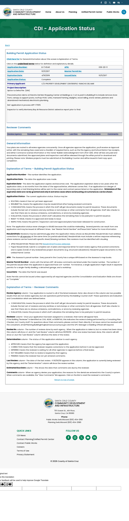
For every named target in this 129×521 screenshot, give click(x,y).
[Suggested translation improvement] (34, 488)
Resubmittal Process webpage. (56, 244)
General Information (18, 143)
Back (7, 45)
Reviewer (31, 134)
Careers (20, 447)
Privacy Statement (25, 454)
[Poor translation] (8, 484)
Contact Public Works (27, 443)
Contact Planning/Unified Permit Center (35, 439)
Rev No (43, 134)
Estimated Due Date (91, 134)
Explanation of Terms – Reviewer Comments (33, 287)
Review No (11, 329)
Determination (57, 134)
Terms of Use (23, 450)
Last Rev (74, 134)
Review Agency (14, 134)
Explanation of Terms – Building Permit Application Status (40, 168)
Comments (113, 134)
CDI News (21, 435)
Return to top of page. (64, 379)
